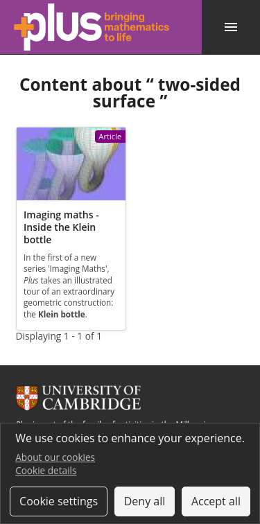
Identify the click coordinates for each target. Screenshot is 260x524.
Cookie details (45, 470)
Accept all (216, 501)
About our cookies (55, 457)
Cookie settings (58, 501)
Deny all (145, 501)
